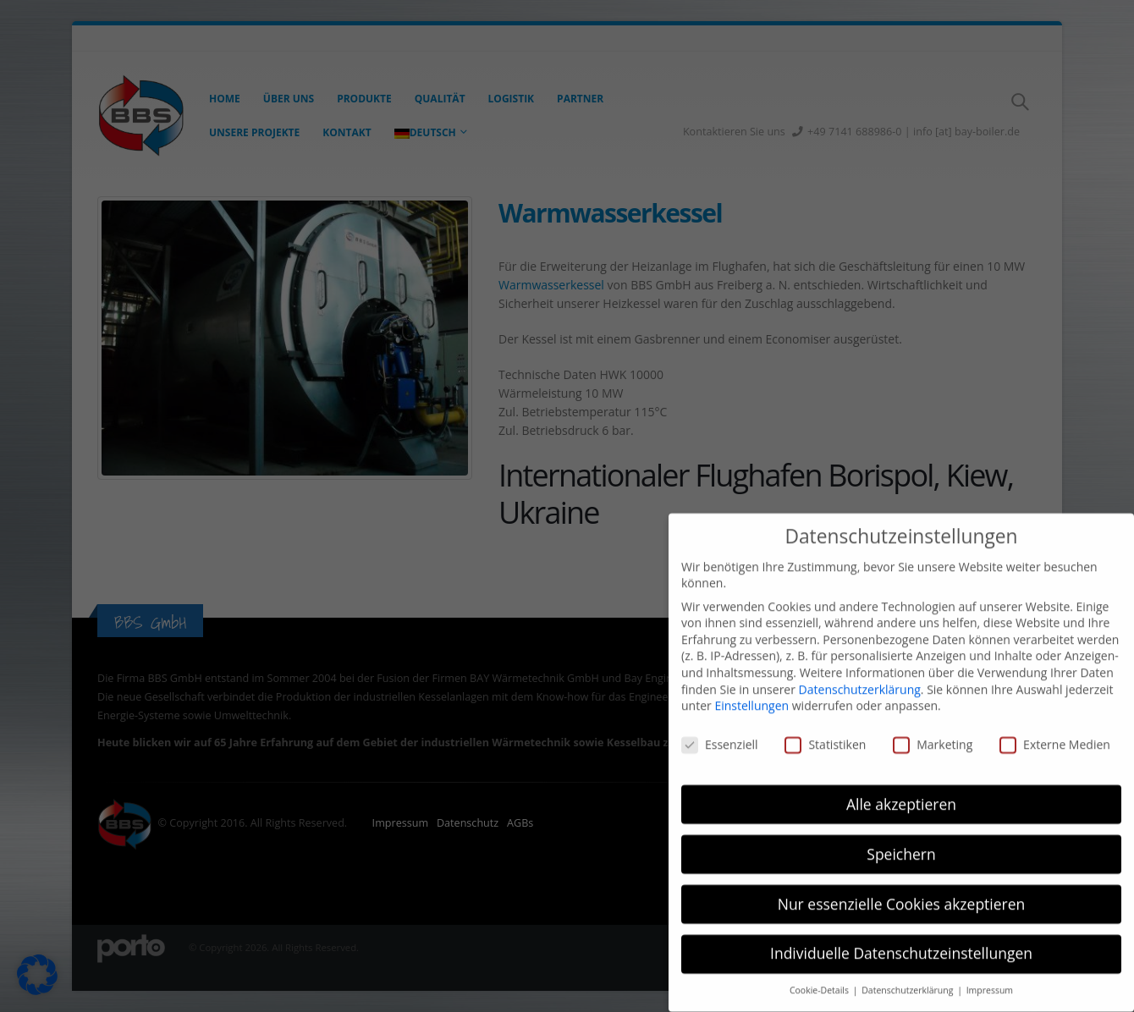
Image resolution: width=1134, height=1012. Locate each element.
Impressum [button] (989, 971)
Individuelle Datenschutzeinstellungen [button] (901, 934)
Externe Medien (1054, 726)
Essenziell (719, 726)
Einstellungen (751, 687)
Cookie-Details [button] (820, 971)
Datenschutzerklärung (860, 670)
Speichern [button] (901, 834)
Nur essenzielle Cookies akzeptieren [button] (902, 884)
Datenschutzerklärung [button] (908, 971)
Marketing (932, 726)
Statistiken (825, 726)
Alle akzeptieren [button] (901, 784)
